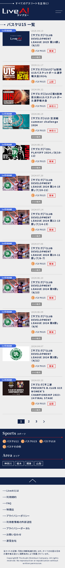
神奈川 (52, 106)
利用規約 (11, 497)
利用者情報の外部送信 (19, 522)
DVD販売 (36, 57)
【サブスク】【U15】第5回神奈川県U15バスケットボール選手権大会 (46, 97)
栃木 (19, 463)
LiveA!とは (12, 490)
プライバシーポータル (18, 528)
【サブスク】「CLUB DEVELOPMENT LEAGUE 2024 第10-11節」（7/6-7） (45, 253)
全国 (51, 403)
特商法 (10, 509)
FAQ (8, 503)
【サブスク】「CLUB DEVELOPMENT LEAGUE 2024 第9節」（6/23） (44, 287)
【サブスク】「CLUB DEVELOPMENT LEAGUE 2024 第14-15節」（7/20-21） (45, 185)
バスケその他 (14, 446)
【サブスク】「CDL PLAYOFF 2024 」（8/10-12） (46, 152)
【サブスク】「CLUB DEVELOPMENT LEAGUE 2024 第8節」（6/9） (44, 321)
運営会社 (11, 540)
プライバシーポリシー (18, 515)
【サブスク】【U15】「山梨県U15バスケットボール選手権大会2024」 (46, 73)
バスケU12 (13, 441)
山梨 (51, 81)
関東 (51, 50)
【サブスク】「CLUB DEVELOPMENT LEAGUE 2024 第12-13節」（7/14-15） (45, 219)
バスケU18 (49, 441)
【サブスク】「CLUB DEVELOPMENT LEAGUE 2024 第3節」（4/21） (44, 355)
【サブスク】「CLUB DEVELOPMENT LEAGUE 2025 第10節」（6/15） (45, 40)
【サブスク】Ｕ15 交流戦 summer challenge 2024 (44, 121)
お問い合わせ (13, 534)
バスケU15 (40, 50)
